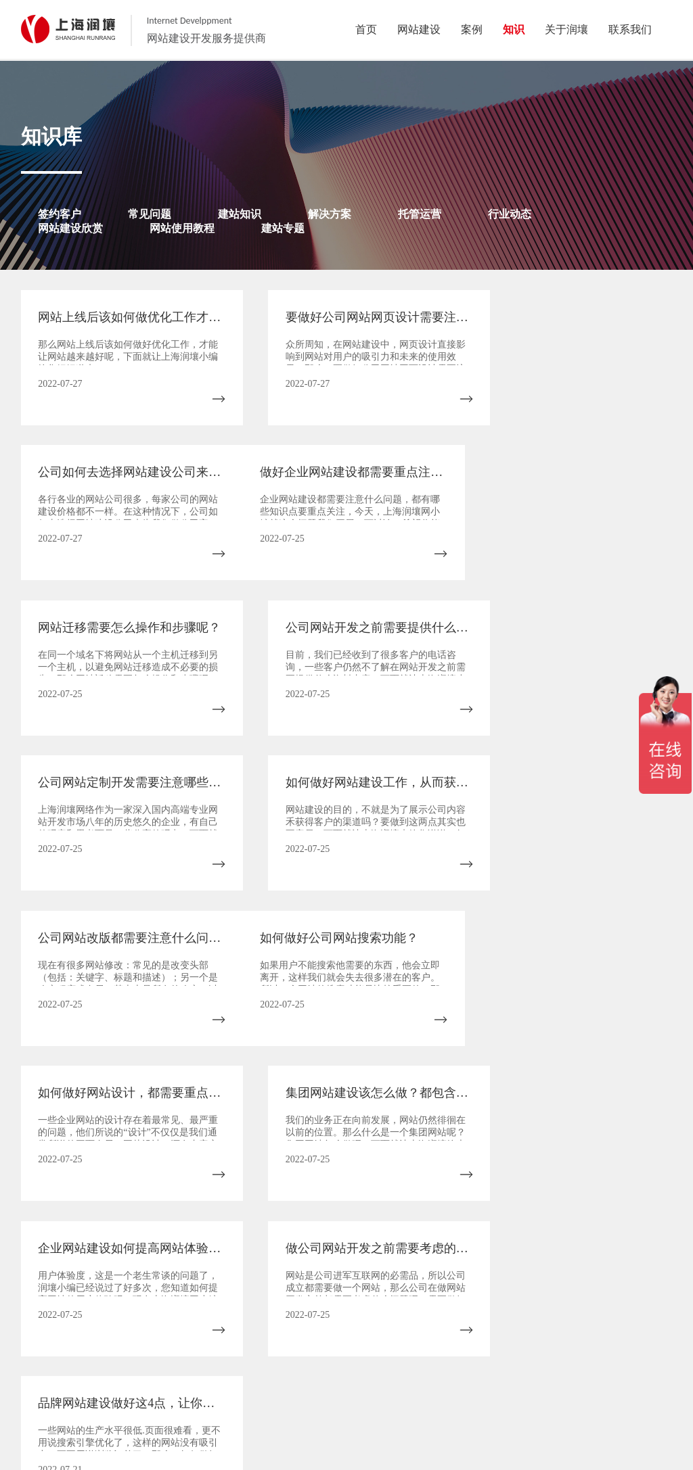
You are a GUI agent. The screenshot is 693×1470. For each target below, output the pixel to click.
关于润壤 (225, 1419)
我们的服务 (270, 1419)
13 (526, 1101)
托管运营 (419, 214)
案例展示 (314, 1419)
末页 (318, 1128)
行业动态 (509, 214)
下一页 (622, 1101)
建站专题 (283, 228)
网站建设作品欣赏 (410, 1419)
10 (401, 1101)
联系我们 (467, 1419)
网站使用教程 (182, 228)
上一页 (124, 1101)
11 (443, 1101)
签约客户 (59, 214)
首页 (65, 1101)
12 (484, 1101)
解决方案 (329, 214)
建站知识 (239, 214)
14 (568, 1101)
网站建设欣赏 (70, 228)
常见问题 (149, 214)
